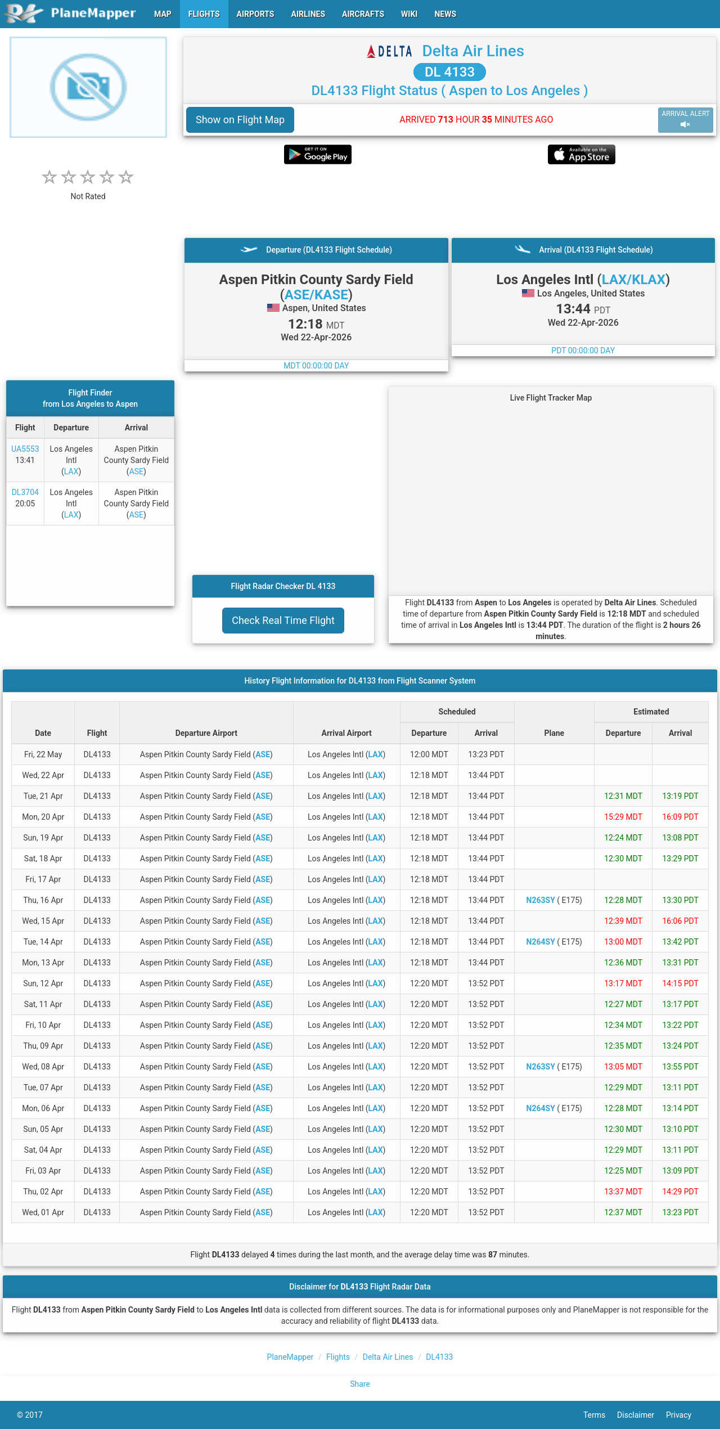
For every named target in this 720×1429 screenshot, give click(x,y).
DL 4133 (450, 72)
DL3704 (25, 492)
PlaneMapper (290, 1356)
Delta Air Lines (473, 51)
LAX (71, 471)
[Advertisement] (450, 201)
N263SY (540, 900)
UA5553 (25, 448)
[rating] (88, 190)
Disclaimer (641, 1414)
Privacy (684, 1414)
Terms (600, 1414)
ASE (136, 471)
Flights (338, 1356)
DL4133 (439, 1356)
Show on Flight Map (240, 119)
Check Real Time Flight (283, 620)
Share (360, 1383)
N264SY (540, 941)
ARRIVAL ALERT (686, 119)
